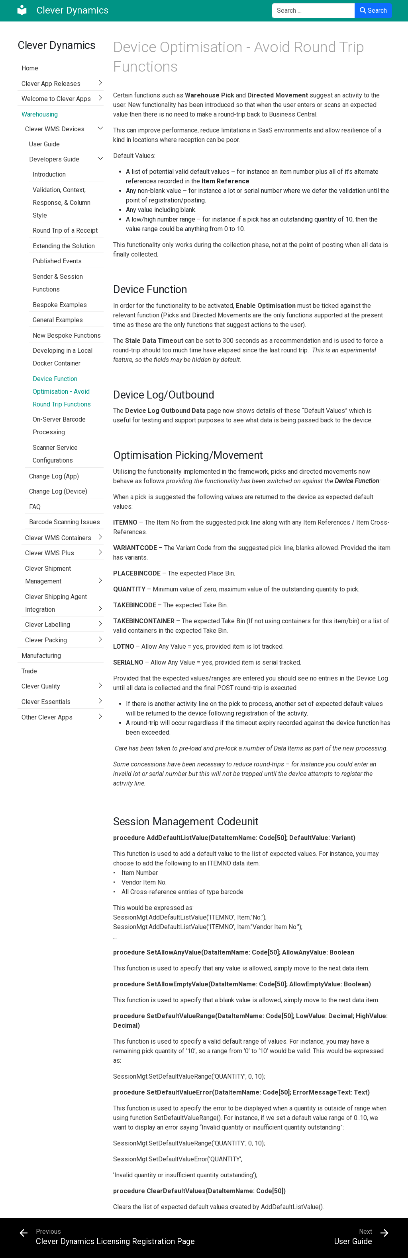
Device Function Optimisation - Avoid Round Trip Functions (62, 391)
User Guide (44, 144)
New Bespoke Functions (67, 335)
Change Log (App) (54, 476)
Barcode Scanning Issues (64, 522)
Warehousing (40, 114)
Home (30, 68)
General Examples (58, 320)
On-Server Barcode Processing (59, 426)
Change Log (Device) (58, 491)
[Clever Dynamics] (62, 10)
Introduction (49, 174)
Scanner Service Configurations (55, 454)
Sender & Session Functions (58, 283)
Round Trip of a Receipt (65, 230)
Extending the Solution (64, 246)
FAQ (35, 507)
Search (373, 10)
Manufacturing (41, 655)
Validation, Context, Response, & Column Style (61, 202)
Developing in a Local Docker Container (62, 357)
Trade (29, 671)
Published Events (57, 261)
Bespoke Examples (60, 305)
